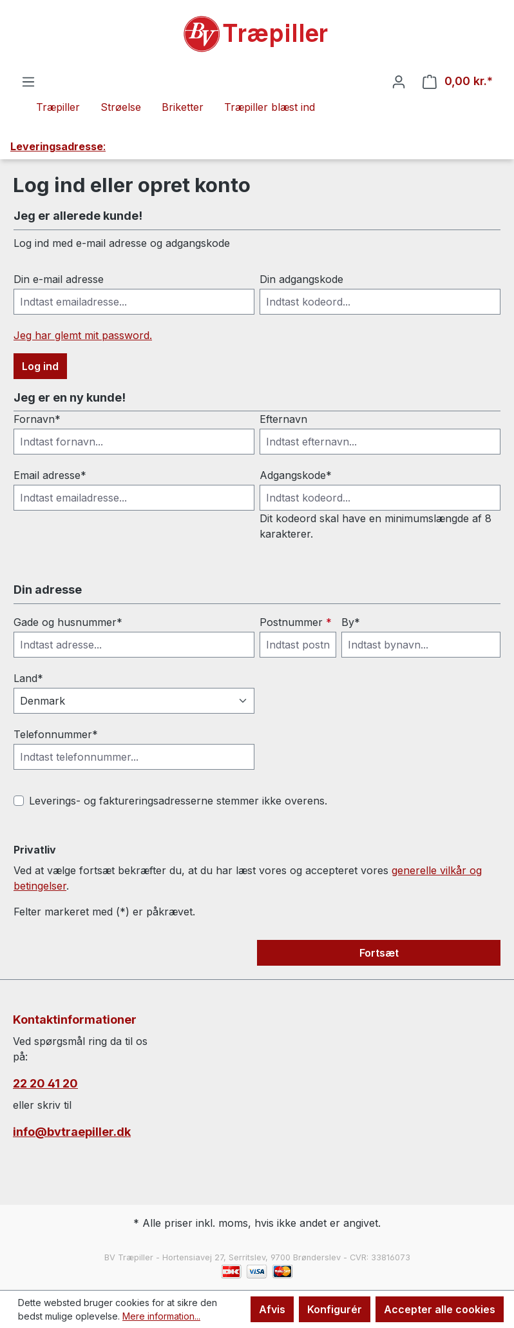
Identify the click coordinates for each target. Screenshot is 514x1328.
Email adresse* (50, 475)
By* (350, 622)
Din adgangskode (301, 279)
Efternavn (283, 419)
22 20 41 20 (45, 1083)
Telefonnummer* (56, 734)
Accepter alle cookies (439, 1309)
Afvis (272, 1309)
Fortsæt (379, 952)
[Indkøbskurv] (457, 81)
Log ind (40, 366)
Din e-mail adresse (59, 279)
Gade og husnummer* (68, 622)
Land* (28, 678)
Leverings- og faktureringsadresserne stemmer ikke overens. (178, 800)
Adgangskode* (296, 475)
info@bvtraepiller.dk (72, 1131)
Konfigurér (334, 1309)
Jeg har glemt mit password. (83, 335)
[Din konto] (398, 81)
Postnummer (296, 622)
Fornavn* (37, 419)
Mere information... (161, 1316)
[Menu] (28, 81)
